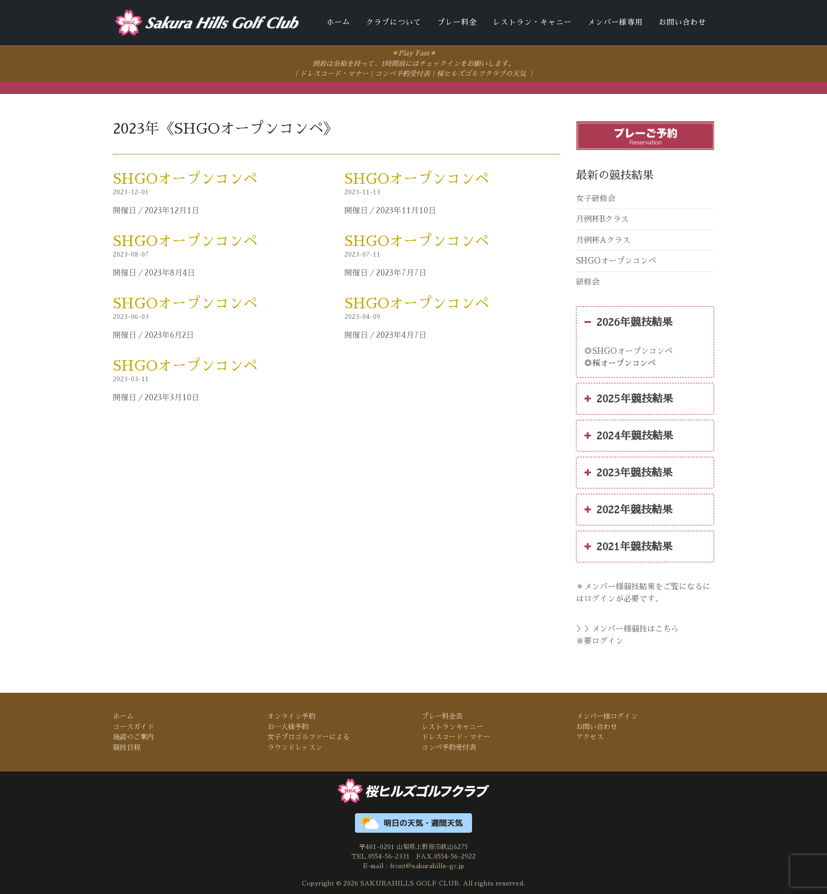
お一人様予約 (288, 725)
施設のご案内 (133, 736)
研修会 (588, 281)
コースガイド (133, 725)
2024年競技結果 (628, 435)
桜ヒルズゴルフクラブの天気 (481, 73)
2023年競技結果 (628, 472)
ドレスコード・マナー (334, 73)
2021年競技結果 (628, 546)
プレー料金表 (442, 715)
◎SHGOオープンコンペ (628, 350)
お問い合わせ (682, 22)
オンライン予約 (291, 715)
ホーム (338, 22)
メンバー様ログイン (607, 715)
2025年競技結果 (628, 398)
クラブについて (393, 22)
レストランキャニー (452, 725)
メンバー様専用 (615, 22)
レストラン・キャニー (532, 22)
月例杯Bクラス (602, 218)
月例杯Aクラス (603, 239)
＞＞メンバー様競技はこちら (627, 628)
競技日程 (126, 746)
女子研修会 (596, 197)
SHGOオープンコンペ (185, 178)
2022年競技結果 (628, 509)
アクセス (589, 736)
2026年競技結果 (628, 321)
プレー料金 (457, 22)
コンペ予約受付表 (402, 73)
